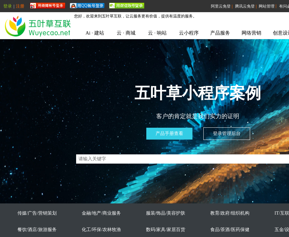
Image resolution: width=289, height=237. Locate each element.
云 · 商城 (126, 33)
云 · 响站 (157, 33)
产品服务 (220, 33)
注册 (20, 6)
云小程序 (189, 33)
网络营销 (251, 33)
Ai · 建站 (94, 33)
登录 (7, 6)
